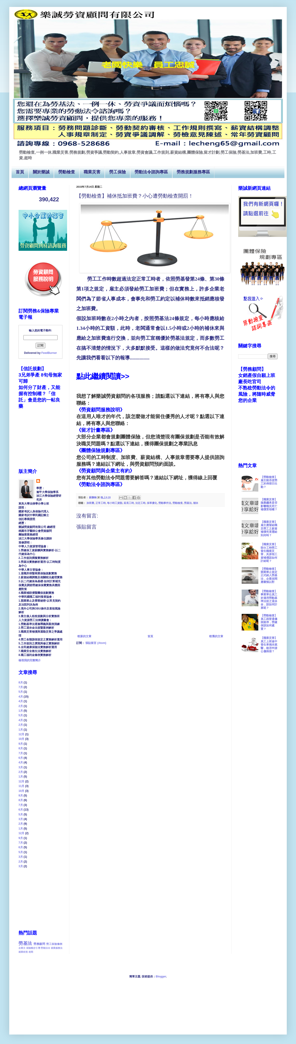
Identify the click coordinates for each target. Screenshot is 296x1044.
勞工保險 (117, 172)
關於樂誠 (41, 172)
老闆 (30, 952)
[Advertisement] (41, 899)
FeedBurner (49, 353)
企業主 (21, 948)
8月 (20, 682)
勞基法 (188, 503)
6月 (20, 757)
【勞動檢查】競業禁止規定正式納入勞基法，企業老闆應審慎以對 (269, 575)
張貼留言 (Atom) (95, 643)
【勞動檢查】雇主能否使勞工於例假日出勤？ (269, 482)
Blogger (161, 976)
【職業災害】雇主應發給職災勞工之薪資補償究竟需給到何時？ (269, 528)
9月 (20, 743)
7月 (20, 687)
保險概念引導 (33, 948)
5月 (20, 691)
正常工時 (101, 503)
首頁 (20, 172)
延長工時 (129, 503)
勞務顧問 (39, 944)
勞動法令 (45, 948)
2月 (20, 706)
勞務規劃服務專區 (193, 172)
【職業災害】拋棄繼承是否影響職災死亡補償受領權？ (269, 504)
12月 (21, 734)
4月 (20, 696)
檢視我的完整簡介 (29, 660)
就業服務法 (56, 948)
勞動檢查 (66, 172)
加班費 (90, 503)
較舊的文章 (216, 636)
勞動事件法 (164, 503)
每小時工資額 (114, 503)
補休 (195, 503)
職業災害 (92, 172)
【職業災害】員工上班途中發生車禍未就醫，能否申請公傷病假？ (269, 644)
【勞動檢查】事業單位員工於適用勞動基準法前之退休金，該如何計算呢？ (269, 599)
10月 (21, 739)
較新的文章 (84, 636)
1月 (20, 710)
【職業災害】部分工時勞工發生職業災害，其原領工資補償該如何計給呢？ (269, 553)
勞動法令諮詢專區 (151, 172)
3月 (20, 767)
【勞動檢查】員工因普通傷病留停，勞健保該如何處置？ (269, 622)
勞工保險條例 (54, 944)
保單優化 (152, 503)
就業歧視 (23, 952)
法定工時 (140, 503)
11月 (21, 786)
